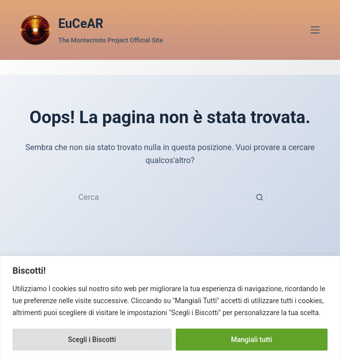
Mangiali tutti (251, 340)
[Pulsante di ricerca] (260, 197)
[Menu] (315, 29)
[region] (170, 307)
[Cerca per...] (160, 197)
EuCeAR (81, 23)
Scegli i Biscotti (92, 340)
